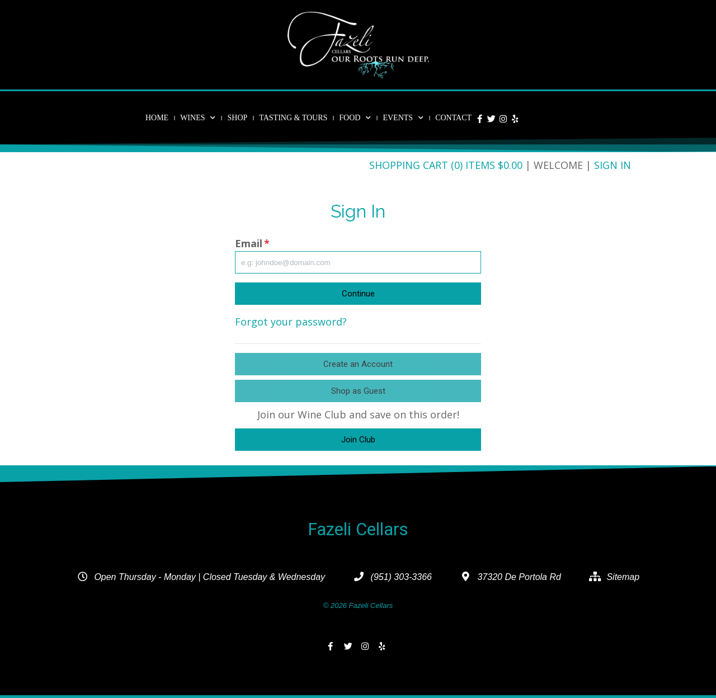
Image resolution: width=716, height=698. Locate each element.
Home (156, 118)
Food (355, 118)
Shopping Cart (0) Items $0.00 (445, 165)
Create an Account (358, 364)
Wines (197, 118)
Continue (358, 294)
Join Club (358, 440)
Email (252, 243)
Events (403, 118)
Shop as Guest (358, 391)
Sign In (612, 165)
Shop (237, 118)
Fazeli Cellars (358, 529)
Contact (453, 118)
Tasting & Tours (293, 118)
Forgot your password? (291, 321)
